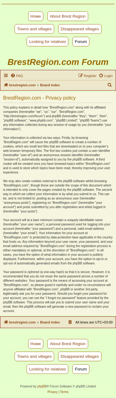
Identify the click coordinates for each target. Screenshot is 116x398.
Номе (36, 16)
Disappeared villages (80, 29)
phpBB (42, 386)
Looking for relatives (47, 41)
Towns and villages (34, 29)
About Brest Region (68, 16)
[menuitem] (17, 75)
